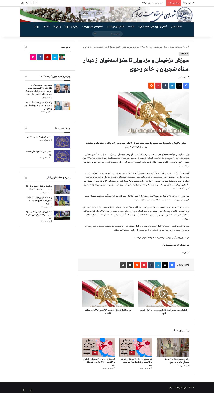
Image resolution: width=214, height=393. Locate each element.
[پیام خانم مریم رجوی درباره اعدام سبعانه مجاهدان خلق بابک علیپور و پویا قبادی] (62, 105)
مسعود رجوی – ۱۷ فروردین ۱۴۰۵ (153, 3)
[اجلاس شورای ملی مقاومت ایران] (62, 142)
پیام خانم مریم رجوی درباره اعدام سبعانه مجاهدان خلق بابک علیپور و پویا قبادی (38, 105)
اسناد (132, 26)
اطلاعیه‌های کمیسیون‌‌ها (93, 26)
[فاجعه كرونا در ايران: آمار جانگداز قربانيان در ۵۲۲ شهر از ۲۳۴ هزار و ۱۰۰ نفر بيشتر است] (98, 347)
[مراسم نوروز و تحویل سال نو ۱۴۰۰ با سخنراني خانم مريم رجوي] (173, 347)
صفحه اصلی (176, 26)
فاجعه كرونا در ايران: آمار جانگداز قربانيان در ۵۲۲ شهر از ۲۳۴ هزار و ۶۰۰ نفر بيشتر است (136, 362)
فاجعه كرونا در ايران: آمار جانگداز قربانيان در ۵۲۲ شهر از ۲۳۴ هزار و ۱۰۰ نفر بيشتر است (99, 362)
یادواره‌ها (57, 26)
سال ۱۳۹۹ (144, 47)
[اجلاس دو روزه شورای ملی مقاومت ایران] (62, 156)
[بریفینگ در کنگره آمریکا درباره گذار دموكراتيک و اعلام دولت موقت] (62, 189)
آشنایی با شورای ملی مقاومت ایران (153, 26)
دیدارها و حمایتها (71, 26)
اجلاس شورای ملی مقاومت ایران (39, 137)
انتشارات (46, 26)
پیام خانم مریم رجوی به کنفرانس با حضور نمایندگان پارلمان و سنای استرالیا (38, 200)
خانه (186, 47)
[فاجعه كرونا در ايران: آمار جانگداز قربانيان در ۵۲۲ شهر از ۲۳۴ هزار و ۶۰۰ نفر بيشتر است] (135, 347)
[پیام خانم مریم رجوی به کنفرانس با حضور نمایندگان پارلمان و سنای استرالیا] (62, 201)
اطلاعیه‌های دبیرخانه (116, 26)
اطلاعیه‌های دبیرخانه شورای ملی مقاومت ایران (166, 47)
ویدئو (36, 26)
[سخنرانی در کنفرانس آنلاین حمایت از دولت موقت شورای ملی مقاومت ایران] (62, 215)
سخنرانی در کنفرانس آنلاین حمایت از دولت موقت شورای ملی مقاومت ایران (39, 215)
